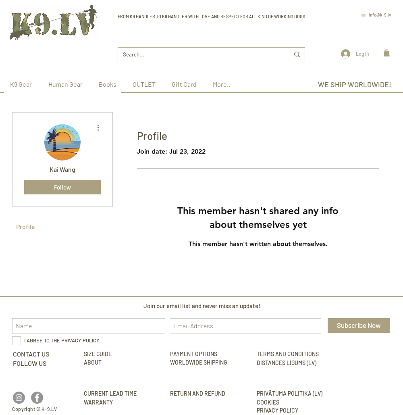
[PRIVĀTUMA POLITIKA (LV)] (293, 394)
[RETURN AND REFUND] (206, 394)
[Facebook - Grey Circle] (37, 398)
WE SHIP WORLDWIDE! (354, 84)
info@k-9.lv (380, 14)
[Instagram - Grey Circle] (19, 398)
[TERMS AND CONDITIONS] (293, 354)
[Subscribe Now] (359, 325)
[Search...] (200, 54)
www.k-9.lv (380, 26)
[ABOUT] (94, 363)
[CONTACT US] (31, 354)
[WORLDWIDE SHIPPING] (201, 363)
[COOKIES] (268, 402)
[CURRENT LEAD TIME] (120, 394)
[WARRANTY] (120, 402)
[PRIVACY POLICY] (293, 411)
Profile (25, 226)
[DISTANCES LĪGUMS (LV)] (293, 363)
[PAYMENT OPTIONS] (200, 354)
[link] (387, 52)
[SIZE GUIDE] (120, 354)
